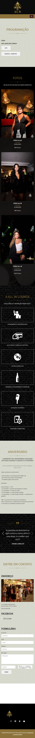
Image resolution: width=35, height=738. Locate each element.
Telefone (3, 646)
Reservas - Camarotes (11, 54)
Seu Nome (3, 633)
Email (2, 639)
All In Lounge (7, 618)
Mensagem (4, 653)
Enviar (6, 672)
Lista (6, 48)
